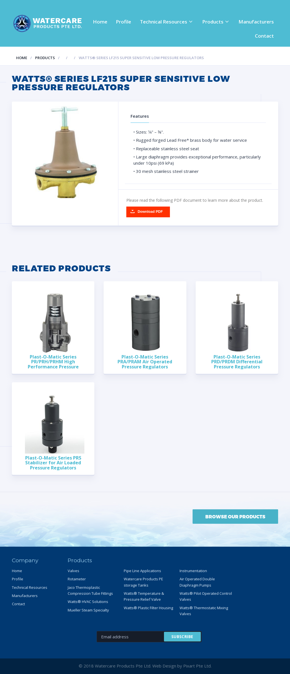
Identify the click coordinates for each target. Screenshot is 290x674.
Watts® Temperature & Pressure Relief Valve (144, 596)
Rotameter (77, 578)
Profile (123, 21)
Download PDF (150, 212)
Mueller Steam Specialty (88, 610)
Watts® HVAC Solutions (88, 601)
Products (212, 21)
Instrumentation (193, 570)
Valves (73, 570)
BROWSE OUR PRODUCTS (235, 516)
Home (100, 21)
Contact (264, 36)
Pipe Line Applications (142, 570)
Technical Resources (163, 21)
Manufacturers (256, 21)
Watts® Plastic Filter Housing (148, 607)
